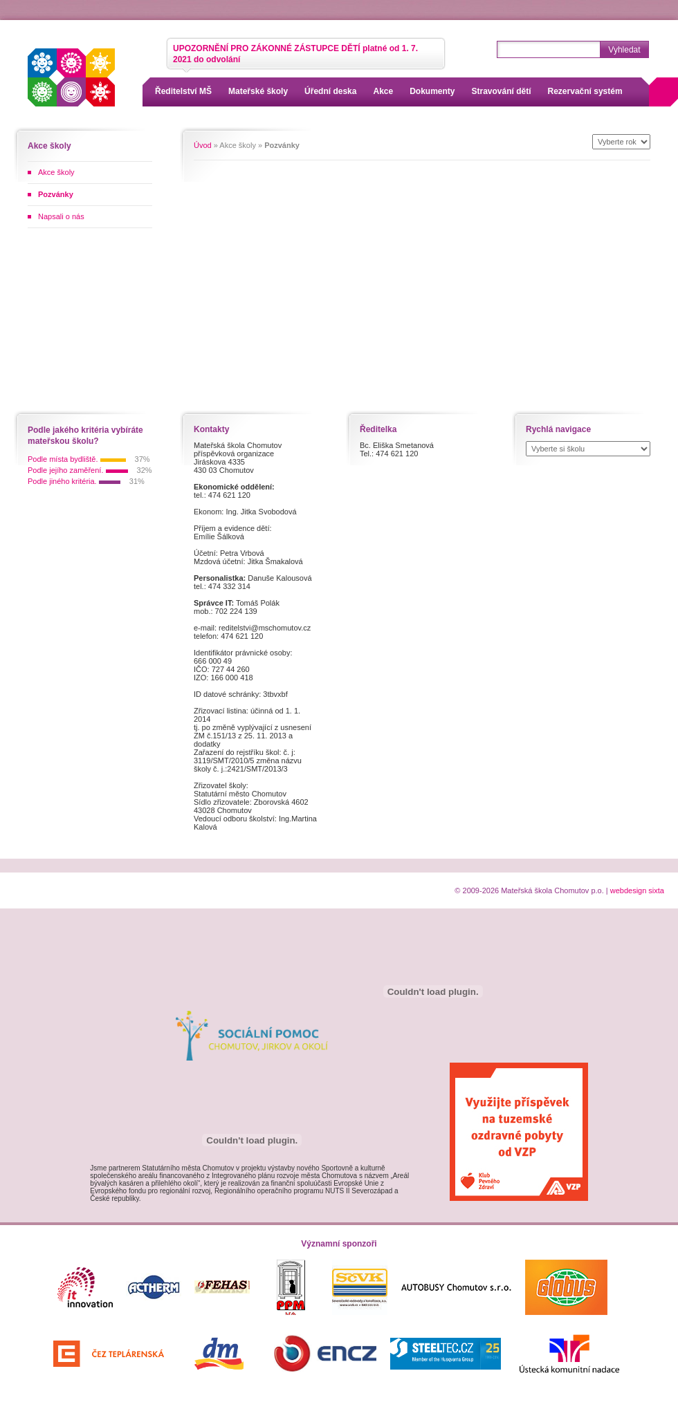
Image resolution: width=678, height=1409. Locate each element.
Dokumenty (432, 91)
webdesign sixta (637, 890)
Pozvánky (55, 194)
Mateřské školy (258, 91)
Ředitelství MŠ (183, 91)
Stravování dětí (501, 91)
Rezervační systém (585, 91)
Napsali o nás (61, 216)
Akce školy (56, 172)
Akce (383, 91)
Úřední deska (330, 91)
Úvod (203, 145)
